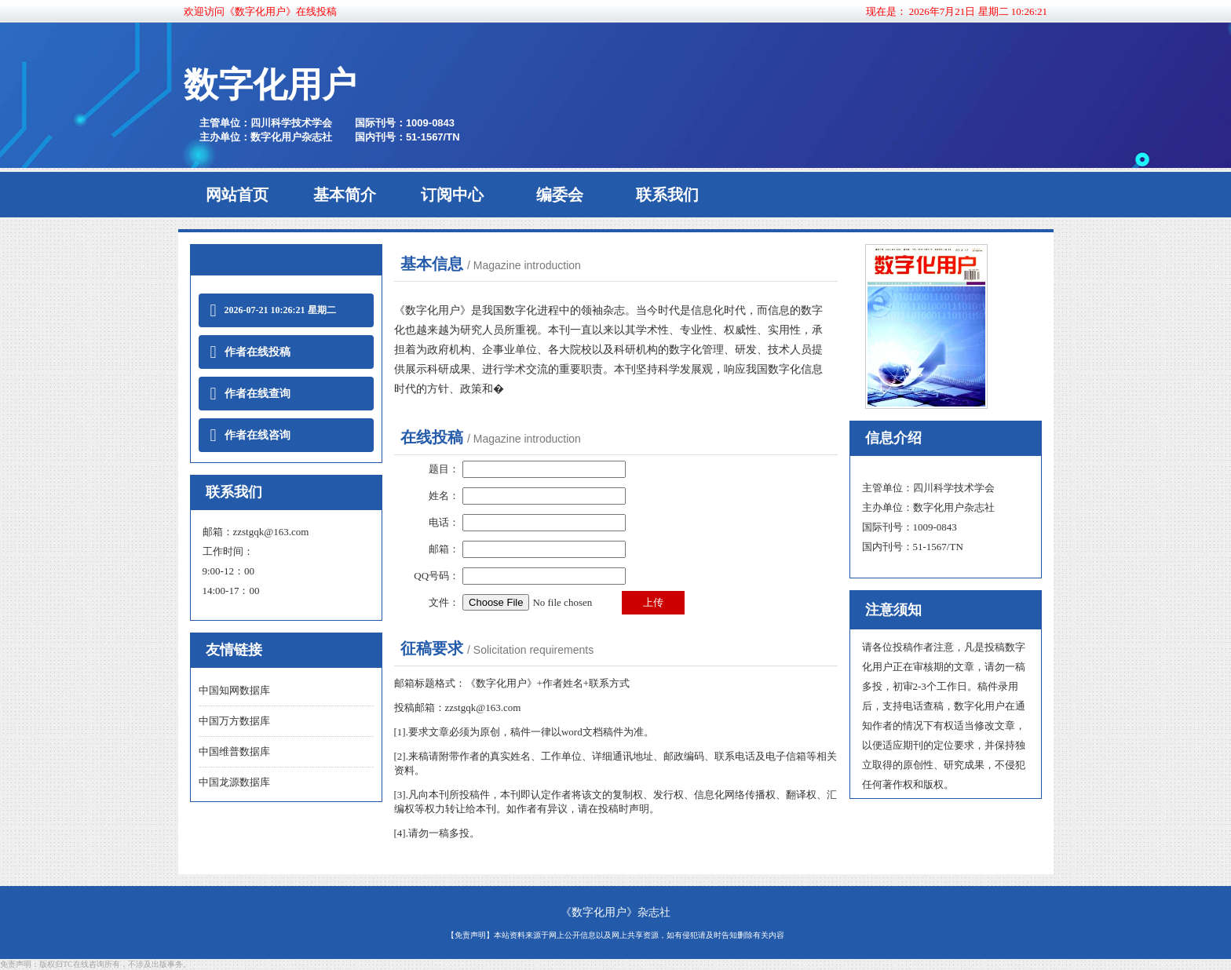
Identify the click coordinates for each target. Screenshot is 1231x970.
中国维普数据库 (234, 751)
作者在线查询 (250, 393)
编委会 (559, 194)
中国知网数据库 (234, 690)
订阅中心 (452, 194)
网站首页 (237, 194)
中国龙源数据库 (234, 782)
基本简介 (344, 194)
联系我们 (667, 194)
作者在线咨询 (250, 435)
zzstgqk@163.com (271, 532)
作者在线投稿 (250, 352)
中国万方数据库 (234, 721)
